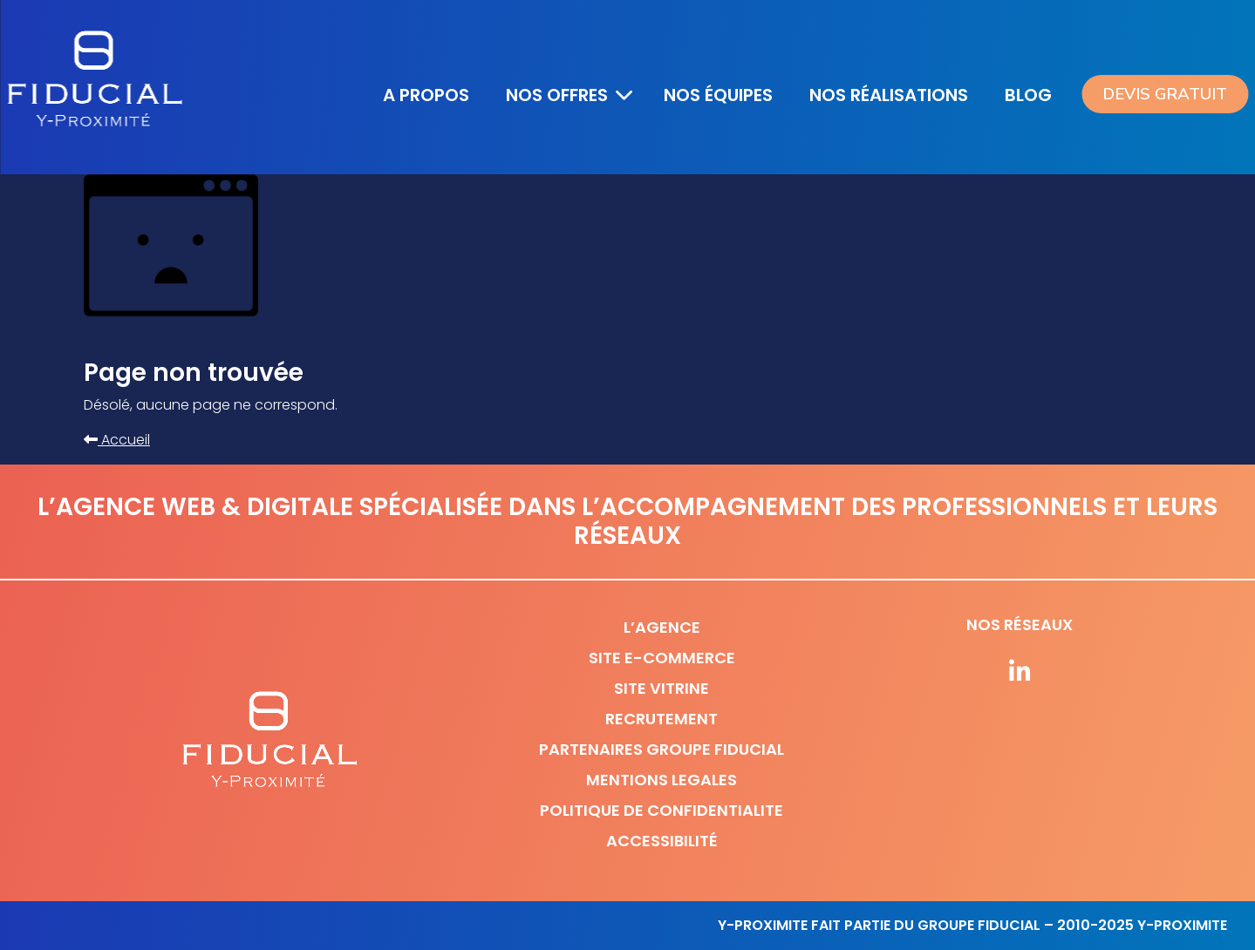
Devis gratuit (1164, 94)
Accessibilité (662, 841)
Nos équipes (718, 95)
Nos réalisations (888, 95)
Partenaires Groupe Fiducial (661, 749)
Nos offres (557, 95)
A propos (426, 95)
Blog (1028, 95)
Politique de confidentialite (661, 810)
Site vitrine (661, 688)
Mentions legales (661, 780)
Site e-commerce (662, 657)
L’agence (662, 627)
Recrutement (661, 718)
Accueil (117, 440)
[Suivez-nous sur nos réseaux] (1019, 673)
